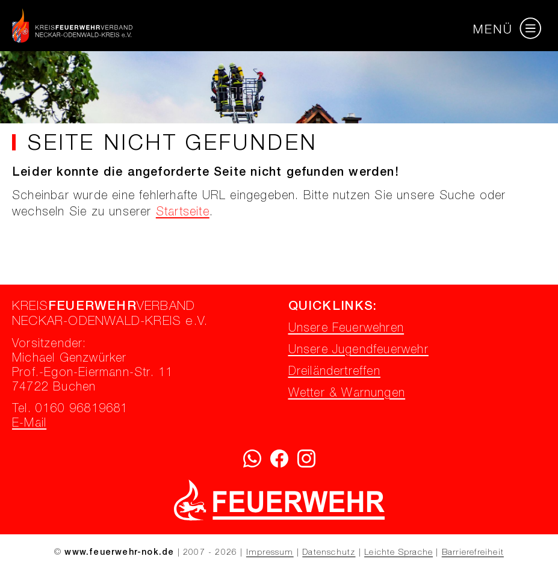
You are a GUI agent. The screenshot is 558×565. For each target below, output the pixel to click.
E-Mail (29, 424)
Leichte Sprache (398, 553)
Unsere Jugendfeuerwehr (358, 351)
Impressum (270, 553)
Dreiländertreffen (334, 372)
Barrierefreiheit (473, 553)
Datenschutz (328, 553)
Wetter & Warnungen (347, 394)
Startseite (182, 213)
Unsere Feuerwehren (346, 329)
